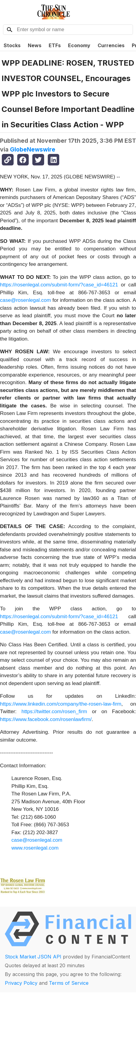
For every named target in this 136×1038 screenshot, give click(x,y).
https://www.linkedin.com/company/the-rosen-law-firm (60, 704)
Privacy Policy (21, 983)
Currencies (111, 45)
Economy (79, 45)
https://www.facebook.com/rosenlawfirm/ (46, 719)
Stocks (12, 45)
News (34, 45)
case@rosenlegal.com (25, 300)
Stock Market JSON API (33, 957)
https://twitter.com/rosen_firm (54, 711)
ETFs (55, 45)
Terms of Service (69, 983)
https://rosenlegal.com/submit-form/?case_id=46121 (59, 285)
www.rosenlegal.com (35, 848)
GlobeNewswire (32, 149)
